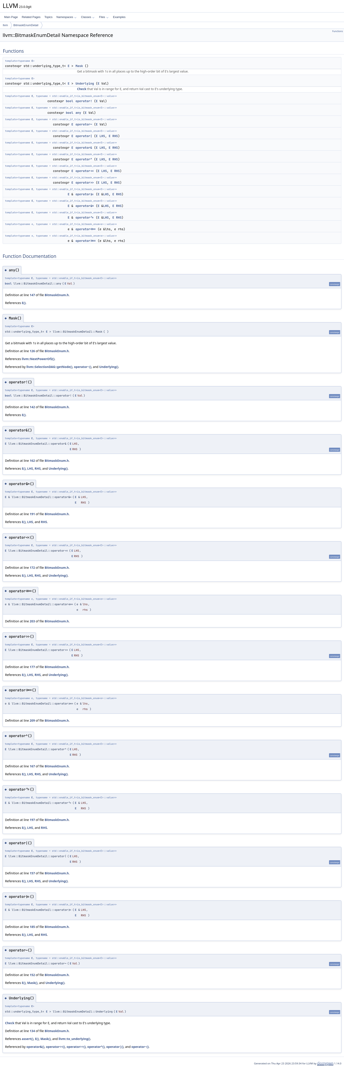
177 (32, 667)
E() (23, 303)
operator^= (84, 217)
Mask (79, 66)
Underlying (84, 83)
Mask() (32, 983)
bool (69, 101)
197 (32, 820)
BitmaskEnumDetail (25, 25)
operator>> (84, 183)
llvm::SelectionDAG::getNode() (49, 367)
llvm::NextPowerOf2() (38, 359)
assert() (27, 1039)
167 (32, 766)
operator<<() (55, 1047)
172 (32, 567)
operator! (83, 101)
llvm (5, 25)
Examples (119, 17)
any (78, 113)
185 (32, 927)
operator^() (96, 1047)
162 (32, 460)
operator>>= (85, 241)
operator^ (83, 159)
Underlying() (108, 367)
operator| (83, 136)
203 (32, 621)
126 (32, 351)
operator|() (115, 1047)
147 (32, 295)
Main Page (11, 17)
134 (32, 1031)
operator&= (84, 206)
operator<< (84, 171)
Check (81, 89)
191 (32, 514)
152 (32, 975)
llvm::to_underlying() (74, 1039)
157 (32, 873)
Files (103, 17)
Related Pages (31, 17)
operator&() (35, 1047)
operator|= (84, 194)
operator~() (82, 367)
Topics (48, 17)
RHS (115, 136)
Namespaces (66, 17)
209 (32, 720)
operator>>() (76, 1047)
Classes (88, 17)
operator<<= (85, 229)
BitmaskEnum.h (57, 295)
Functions (337, 31)
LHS (102, 136)
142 (32, 407)
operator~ (83, 124)
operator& (83, 148)
